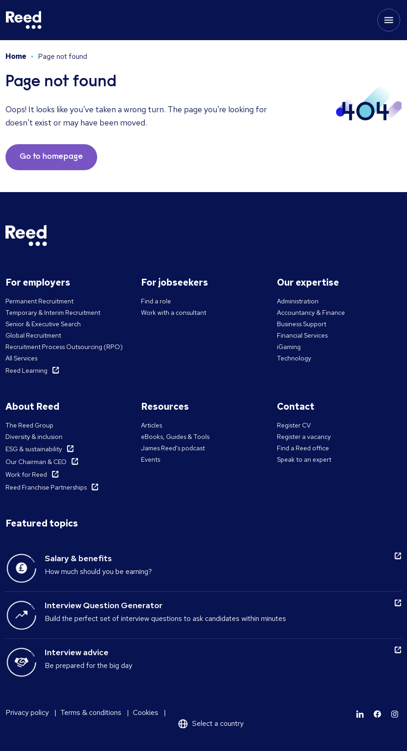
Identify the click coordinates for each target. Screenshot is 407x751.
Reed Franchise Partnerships (46, 487)
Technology (294, 358)
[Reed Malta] (23, 20)
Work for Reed (26, 474)
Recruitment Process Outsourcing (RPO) (64, 347)
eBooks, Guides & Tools (175, 437)
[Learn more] (360, 714)
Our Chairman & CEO (36, 462)
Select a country (218, 723)
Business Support (301, 324)
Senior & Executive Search (43, 324)
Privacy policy (27, 712)
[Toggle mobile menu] (389, 20)
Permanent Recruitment (39, 301)
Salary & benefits (78, 558)
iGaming (289, 347)
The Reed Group (29, 425)
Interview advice (77, 652)
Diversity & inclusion (34, 437)
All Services (21, 358)
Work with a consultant (173, 312)
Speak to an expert (304, 459)
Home (15, 56)
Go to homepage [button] (51, 157)
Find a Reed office (303, 448)
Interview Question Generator (103, 605)
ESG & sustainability (33, 449)
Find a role (156, 301)
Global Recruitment (33, 335)
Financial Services (302, 335)
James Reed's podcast (173, 448)
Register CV (294, 425)
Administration (297, 301)
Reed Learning (26, 370)
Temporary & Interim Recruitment (52, 312)
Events (150, 459)
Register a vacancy (304, 437)
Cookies (145, 712)
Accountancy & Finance (311, 312)
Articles (151, 425)
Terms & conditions (90, 712)
